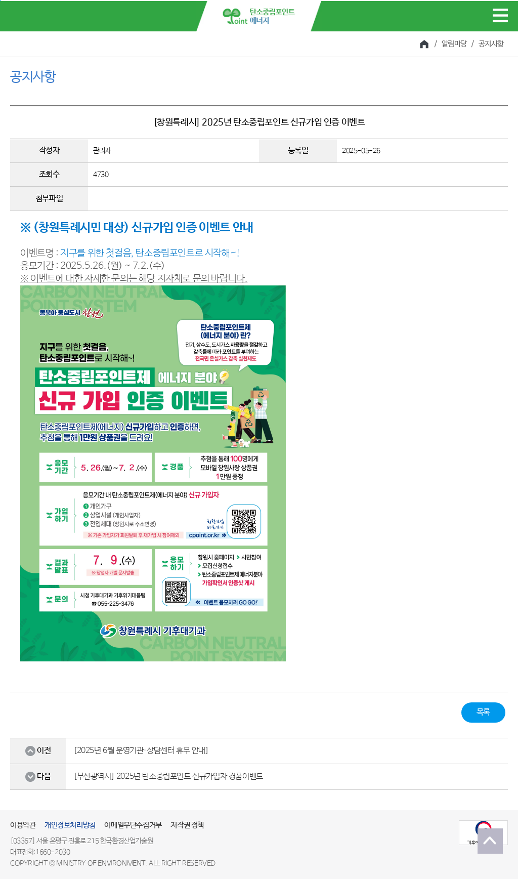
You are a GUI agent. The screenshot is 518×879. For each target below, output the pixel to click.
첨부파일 (49, 198)
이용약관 (22, 825)
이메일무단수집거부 (132, 825)
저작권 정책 (187, 825)
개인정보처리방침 (70, 825)
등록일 (298, 150)
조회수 (49, 174)
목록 (483, 712)
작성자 (49, 150)
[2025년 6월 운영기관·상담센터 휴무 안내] (141, 751)
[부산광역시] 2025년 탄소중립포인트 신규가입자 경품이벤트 (168, 776)
